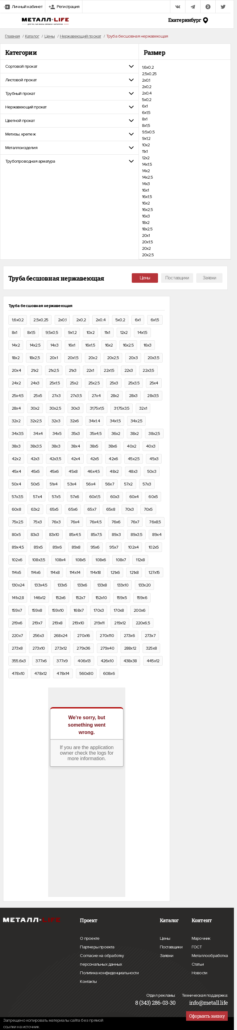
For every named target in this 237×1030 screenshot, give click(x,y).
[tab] (69, 66)
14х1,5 (147, 164)
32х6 (74, 421)
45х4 (16, 471)
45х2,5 (133, 458)
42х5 (94, 458)
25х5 (37, 395)
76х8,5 (155, 522)
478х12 (40, 673)
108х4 (60, 559)
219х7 (37, 623)
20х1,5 (147, 242)
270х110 (107, 635)
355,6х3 (19, 660)
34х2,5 (136, 421)
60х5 (153, 496)
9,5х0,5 (148, 132)
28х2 (114, 395)
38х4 (75, 446)
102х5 (153, 547)
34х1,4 (94, 421)
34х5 (56, 433)
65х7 (91, 509)
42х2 (16, 458)
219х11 (99, 623)
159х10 (58, 610)
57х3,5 (17, 496)
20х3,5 (153, 357)
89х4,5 (18, 547)
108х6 (100, 559)
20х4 (16, 370)
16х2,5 (147, 209)
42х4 (75, 458)
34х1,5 (115, 421)
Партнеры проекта (97, 947)
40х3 (150, 446)
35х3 (75, 433)
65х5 (54, 509)
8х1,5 (146, 125)
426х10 (107, 660)
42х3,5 (55, 458)
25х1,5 (54, 383)
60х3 (114, 496)
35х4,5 (96, 433)
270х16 (83, 635)
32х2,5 (36, 421)
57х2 (128, 484)
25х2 (74, 383)
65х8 (110, 509)
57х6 (74, 496)
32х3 (56, 421)
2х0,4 (147, 93)
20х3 (133, 357)
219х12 (120, 623)
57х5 (56, 496)
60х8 (16, 509)
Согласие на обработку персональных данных (114, 961)
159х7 (17, 610)
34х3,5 (17, 433)
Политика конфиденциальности (109, 973)
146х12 (39, 597)
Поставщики (177, 278)
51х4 (54, 484)
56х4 (90, 484)
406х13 (83, 660)
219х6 (17, 623)
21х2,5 (53, 370)
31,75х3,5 (121, 408)
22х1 (90, 370)
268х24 (60, 635)
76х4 (75, 522)
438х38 (130, 660)
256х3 (38, 635)
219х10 (78, 623)
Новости (199, 972)
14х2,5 (147, 177)
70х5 (148, 509)
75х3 (37, 522)
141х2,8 (18, 597)
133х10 (122, 585)
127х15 (154, 572)
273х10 (38, 648)
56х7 (109, 484)
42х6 (113, 458)
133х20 (144, 585)
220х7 (17, 635)
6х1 (145, 106)
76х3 (56, 522)
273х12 (61, 648)
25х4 (153, 383)
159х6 (142, 597)
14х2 (146, 170)
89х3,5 (136, 534)
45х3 (153, 458)
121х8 (134, 572)
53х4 (71, 484)
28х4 (16, 408)
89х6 (57, 547)
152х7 (80, 597)
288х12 (130, 648)
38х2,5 (154, 433)
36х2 (115, 433)
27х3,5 (76, 395)
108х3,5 (38, 559)
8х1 (145, 119)
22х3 (128, 370)
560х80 (86, 673)
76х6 (116, 522)
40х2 (131, 446)
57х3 (147, 484)
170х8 (119, 610)
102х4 (133, 547)
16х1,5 (147, 196)
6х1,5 (146, 112)
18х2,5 (147, 229)
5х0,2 (147, 99)
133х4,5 (40, 585)
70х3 (129, 509)
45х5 (35, 471)
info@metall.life (208, 1002)
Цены (145, 278)
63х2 (35, 509)
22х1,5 (109, 370)
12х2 (146, 157)
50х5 (35, 484)
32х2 (16, 421)
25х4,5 (17, 395)
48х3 (132, 471)
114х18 (95, 572)
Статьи (198, 963)
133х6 (82, 585)
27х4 (96, 395)
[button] (69, 66)
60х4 (134, 496)
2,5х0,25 (149, 73)
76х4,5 (95, 522)
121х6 (115, 572)
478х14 (62, 673)
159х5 (122, 597)
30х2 (35, 408)
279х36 (83, 648)
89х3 (116, 534)
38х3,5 (36, 446)
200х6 (139, 610)
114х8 (55, 572)
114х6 (35, 572)
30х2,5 (55, 408)
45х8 (73, 471)
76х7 (135, 522)
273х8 (17, 648)
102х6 (17, 559)
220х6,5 (143, 623)
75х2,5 (17, 522)
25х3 (114, 383)
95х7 (113, 547)
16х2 (146, 203)
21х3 (73, 370)
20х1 (146, 235)
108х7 (121, 559)
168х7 (78, 610)
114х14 (74, 572)
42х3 (35, 458)
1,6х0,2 (148, 67)
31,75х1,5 (97, 408)
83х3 (35, 534)
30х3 (75, 408)
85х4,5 (75, 534)
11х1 (145, 151)
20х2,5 (148, 255)
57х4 (37, 496)
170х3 (99, 610)
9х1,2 (146, 138)
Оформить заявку (207, 1016)
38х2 (134, 433)
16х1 (145, 190)
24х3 (35, 383)
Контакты (88, 980)
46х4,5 (93, 471)
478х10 (18, 673)
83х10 (54, 534)
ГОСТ (197, 946)
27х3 (56, 395)
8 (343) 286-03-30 (155, 1002)
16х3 (146, 216)
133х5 (62, 585)
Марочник (201, 937)
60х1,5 (94, 496)
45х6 (54, 471)
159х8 (37, 610)
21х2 (35, 370)
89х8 (76, 547)
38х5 (94, 446)
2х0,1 (146, 80)
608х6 (109, 673)
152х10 (101, 597)
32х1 (143, 408)
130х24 (18, 585)
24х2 (16, 383)
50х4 (16, 484)
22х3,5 (148, 370)
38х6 (112, 446)
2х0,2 (147, 86)
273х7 (150, 635)
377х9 (62, 660)
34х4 (38, 433)
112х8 (140, 559)
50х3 (151, 471)
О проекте (89, 938)
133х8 (102, 585)
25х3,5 (133, 383)
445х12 (153, 660)
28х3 (133, 395)
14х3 (146, 183)
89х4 (156, 534)
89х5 (38, 547)
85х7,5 (96, 534)
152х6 (61, 597)
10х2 (146, 145)
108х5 (80, 559)
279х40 (107, 648)
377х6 (41, 660)
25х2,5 (94, 383)
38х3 (16, 446)
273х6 (129, 635)
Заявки (209, 278)
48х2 (114, 471)
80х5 (16, 534)
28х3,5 (153, 395)
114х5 (16, 572)
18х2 (146, 222)
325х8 (151, 648)
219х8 (57, 623)
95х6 (95, 547)
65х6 (72, 509)
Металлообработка (210, 954)
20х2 (146, 248)
